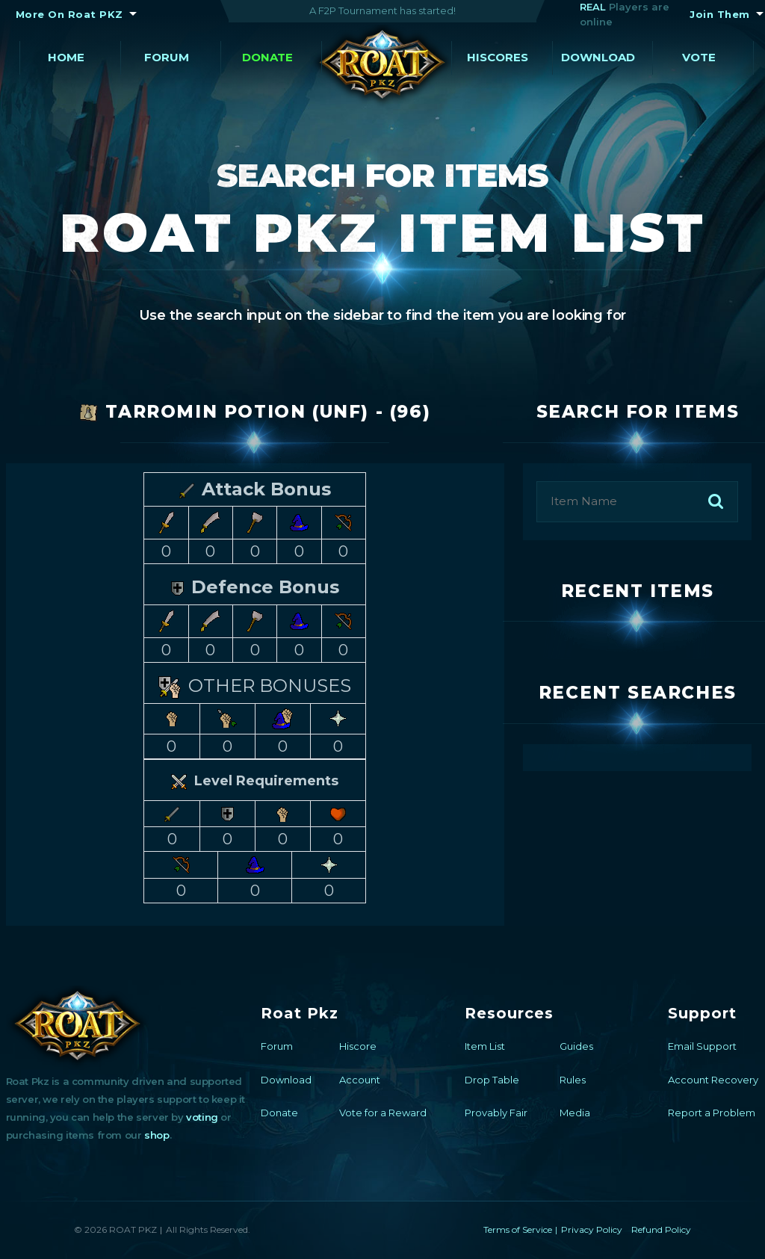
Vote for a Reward (383, 1113)
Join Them (720, 14)
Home (66, 57)
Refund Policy (661, 1229)
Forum (166, 57)
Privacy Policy (591, 1229)
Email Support (702, 1046)
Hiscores (497, 57)
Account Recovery (713, 1080)
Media (575, 1113)
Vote (699, 57)
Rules (573, 1080)
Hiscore (358, 1046)
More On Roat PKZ (69, 14)
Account (359, 1080)
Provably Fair (496, 1113)
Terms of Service (517, 1229)
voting (202, 1117)
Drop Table (492, 1080)
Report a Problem (711, 1113)
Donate (267, 57)
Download (598, 57)
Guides (576, 1046)
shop (156, 1135)
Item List (485, 1046)
